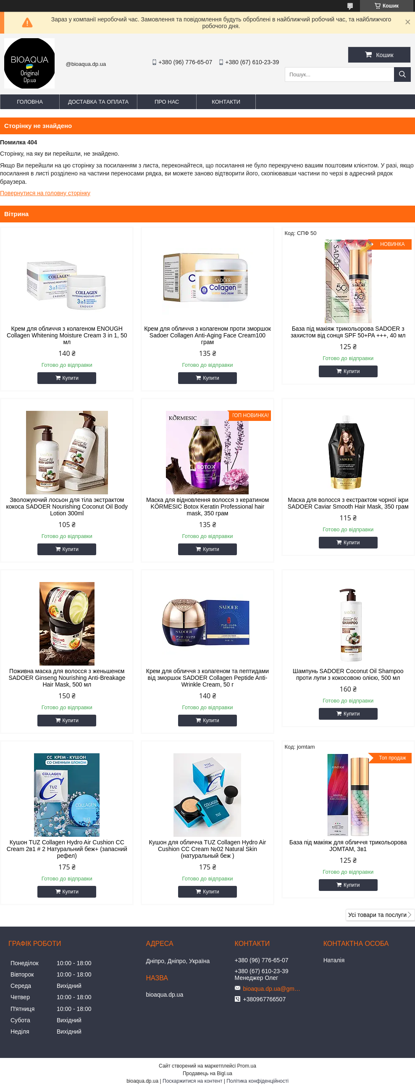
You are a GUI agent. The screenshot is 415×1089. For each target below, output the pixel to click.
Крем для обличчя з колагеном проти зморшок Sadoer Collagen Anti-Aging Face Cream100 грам (207, 335)
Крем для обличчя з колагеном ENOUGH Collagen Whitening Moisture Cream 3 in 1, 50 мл (67, 335)
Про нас (167, 102)
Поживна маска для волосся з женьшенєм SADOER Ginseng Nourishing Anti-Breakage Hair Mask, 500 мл (66, 678)
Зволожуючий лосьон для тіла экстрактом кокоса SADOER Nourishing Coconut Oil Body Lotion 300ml (67, 506)
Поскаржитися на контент (192, 1081)
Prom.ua (246, 1066)
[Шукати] (402, 74)
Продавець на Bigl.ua (207, 1073)
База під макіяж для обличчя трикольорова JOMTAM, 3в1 (348, 845)
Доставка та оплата (98, 102)
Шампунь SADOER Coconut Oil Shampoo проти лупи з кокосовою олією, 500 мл (348, 674)
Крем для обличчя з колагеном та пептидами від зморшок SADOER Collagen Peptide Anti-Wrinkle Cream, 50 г (207, 678)
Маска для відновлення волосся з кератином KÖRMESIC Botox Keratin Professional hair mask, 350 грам (207, 506)
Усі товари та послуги (377, 914)
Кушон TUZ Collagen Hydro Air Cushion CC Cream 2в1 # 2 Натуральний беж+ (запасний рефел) (67, 849)
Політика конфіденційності (257, 1081)
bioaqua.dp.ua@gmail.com (272, 988)
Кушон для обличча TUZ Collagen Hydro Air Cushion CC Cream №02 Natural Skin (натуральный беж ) (207, 849)
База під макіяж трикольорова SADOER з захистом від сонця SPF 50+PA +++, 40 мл (348, 332)
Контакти (226, 102)
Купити (71, 378)
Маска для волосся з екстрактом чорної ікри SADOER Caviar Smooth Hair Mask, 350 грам (348, 503)
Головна (30, 102)
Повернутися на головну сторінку (45, 193)
